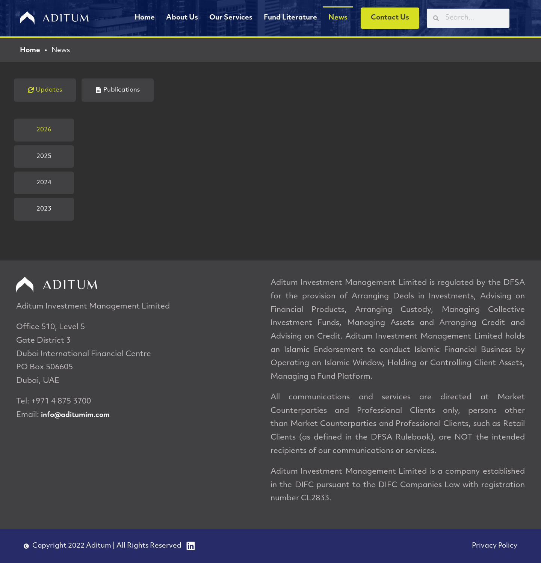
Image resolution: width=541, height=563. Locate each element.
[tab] (45, 90)
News (338, 17)
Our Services (230, 17)
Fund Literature (290, 17)
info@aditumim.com (75, 415)
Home (144, 17)
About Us (182, 17)
